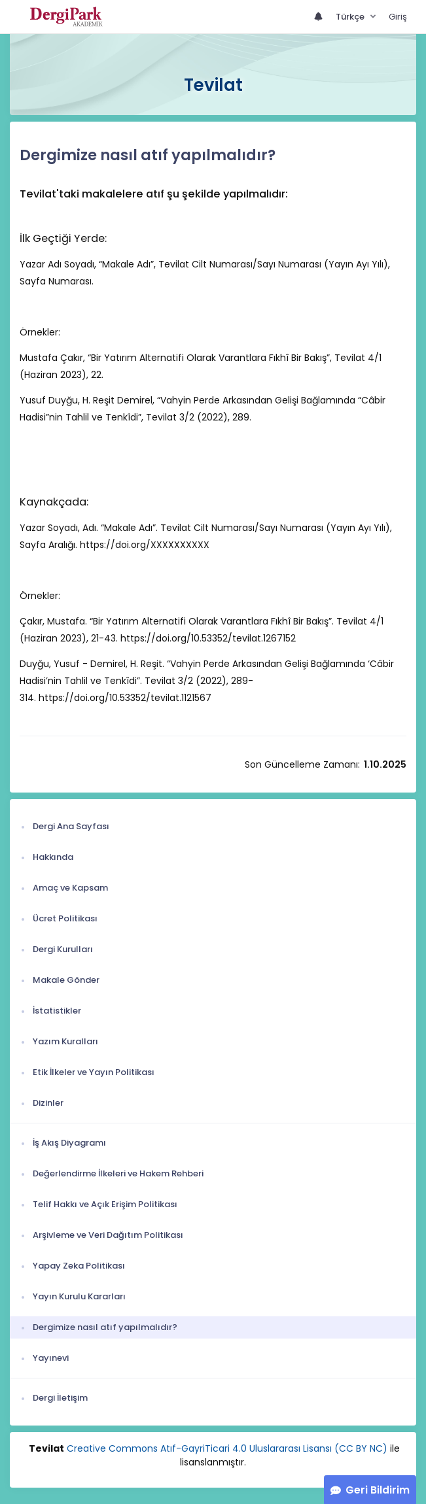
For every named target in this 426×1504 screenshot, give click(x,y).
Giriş (398, 16)
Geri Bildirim (378, 1490)
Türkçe (351, 16)
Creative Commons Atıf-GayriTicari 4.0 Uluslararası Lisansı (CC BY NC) (227, 1448)
